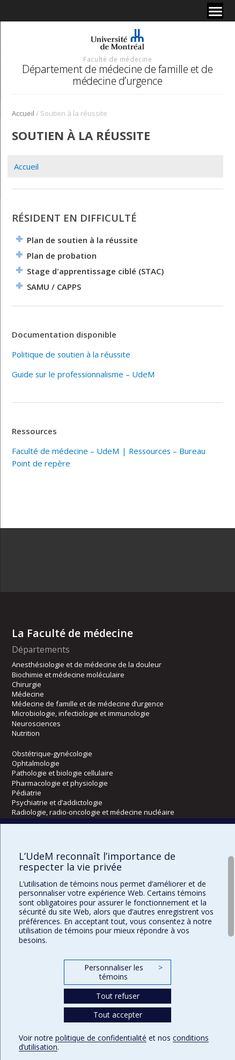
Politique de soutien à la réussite (71, 354)
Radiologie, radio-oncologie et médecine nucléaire (93, 812)
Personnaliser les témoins (123, 972)
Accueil (23, 113)
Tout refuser (117, 996)
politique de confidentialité (100, 1038)
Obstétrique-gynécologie (52, 753)
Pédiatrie (26, 793)
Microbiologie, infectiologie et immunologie (81, 713)
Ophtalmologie (36, 763)
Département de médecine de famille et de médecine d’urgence (117, 75)
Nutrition (26, 733)
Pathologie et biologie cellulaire (62, 773)
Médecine (28, 694)
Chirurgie (26, 684)
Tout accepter (117, 1015)
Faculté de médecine (117, 59)
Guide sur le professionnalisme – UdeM (83, 374)
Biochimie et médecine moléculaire (68, 674)
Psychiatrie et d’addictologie (57, 802)
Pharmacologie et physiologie (60, 783)
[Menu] (215, 11)
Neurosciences (36, 723)
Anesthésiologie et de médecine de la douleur (86, 664)
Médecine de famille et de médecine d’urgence (88, 703)
